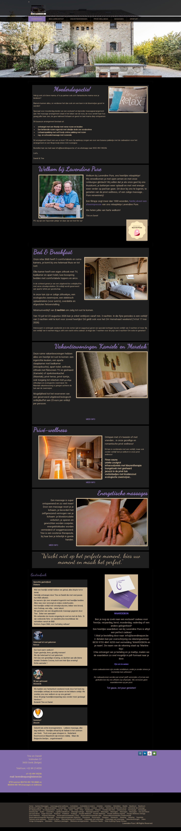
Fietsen (98, 810)
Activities (108, 806)
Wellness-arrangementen (79, 821)
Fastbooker (89, 810)
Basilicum (132, 806)
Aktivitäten (117, 806)
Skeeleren (114, 817)
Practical (57, 814)
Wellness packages (61, 821)
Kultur (42, 812)
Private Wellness (85, 814)
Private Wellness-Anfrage (136, 814)
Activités (100, 806)
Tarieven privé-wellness (37, 819)
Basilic (125, 806)
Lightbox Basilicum (62, 812)
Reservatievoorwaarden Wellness (68, 817)
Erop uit (134, 19)
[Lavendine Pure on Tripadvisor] (154, 753)
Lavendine (50, 812)
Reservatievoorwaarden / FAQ (68, 815)
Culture (87, 808)
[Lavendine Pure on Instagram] (140, 753)
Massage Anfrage (77, 812)
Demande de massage (136, 808)
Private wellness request (116, 814)
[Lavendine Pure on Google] (150, 753)
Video (143, 819)
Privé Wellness (101, 19)
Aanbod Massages (42, 806)
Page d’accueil (46, 814)
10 (101, 71)
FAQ (65, 810)
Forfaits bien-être (109, 810)
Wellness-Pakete (96, 821)
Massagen (104, 812)
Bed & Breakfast (56, 19)
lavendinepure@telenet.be (28, 776)
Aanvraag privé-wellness (59, 806)
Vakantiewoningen (78, 19)
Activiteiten (74, 806)
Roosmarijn (96, 817)
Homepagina (36, 19)
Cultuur (101, 808)
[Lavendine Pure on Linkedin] (145, 753)
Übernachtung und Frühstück (71, 819)
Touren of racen (53, 819)
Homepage (132, 810)
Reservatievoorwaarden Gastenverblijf (117, 815)
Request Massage (48, 815)
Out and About (144, 812)
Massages (119, 19)
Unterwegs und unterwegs (93, 819)
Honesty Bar (33, 812)
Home (31, 806)
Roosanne (86, 817)
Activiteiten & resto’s (87, 806)
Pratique (74, 814)
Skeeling (123, 817)
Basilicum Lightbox (36, 808)
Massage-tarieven (92, 812)
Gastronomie (121, 810)
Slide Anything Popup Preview (115, 821)
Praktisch (65, 814)
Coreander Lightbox (75, 808)
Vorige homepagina (36, 821)
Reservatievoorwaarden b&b (91, 815)
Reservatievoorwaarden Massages (41, 817)
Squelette (139, 817)
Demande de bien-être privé (116, 808)
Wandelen (48, 821)
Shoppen (105, 817)
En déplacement (35, 810)
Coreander (62, 808)
